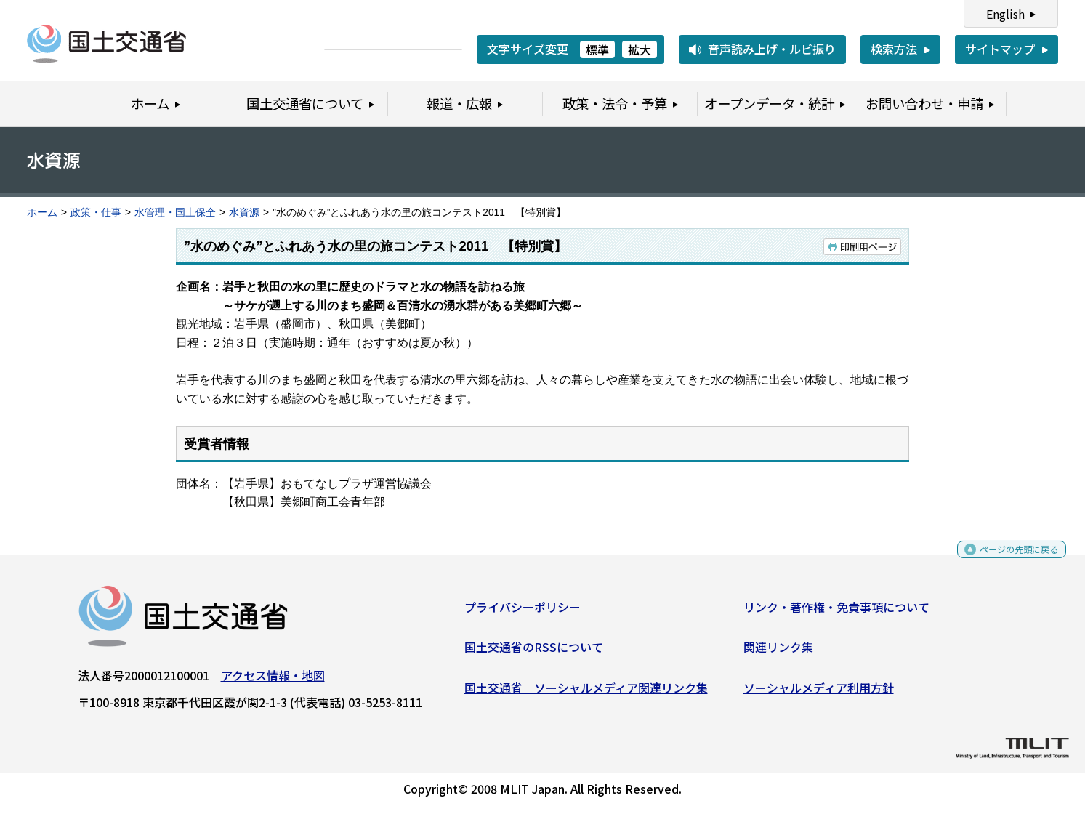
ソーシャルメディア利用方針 (818, 693)
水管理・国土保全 (175, 212)
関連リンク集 (778, 652)
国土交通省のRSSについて (533, 652)
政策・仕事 (95, 212)
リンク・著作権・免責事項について (836, 612)
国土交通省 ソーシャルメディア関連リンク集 (586, 693)
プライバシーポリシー (522, 612)
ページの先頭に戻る (1007, 560)
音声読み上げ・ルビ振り (772, 48)
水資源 (244, 212)
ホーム (42, 212)
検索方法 (894, 48)
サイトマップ (1000, 48)
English (1005, 14)
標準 (597, 49)
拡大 (639, 49)
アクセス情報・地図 (273, 680)
